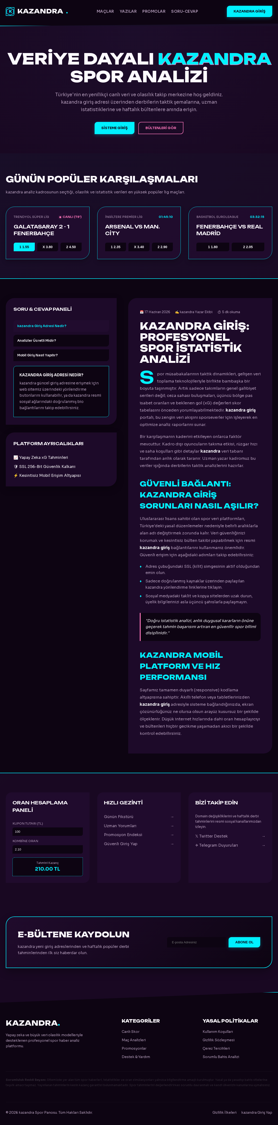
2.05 (248, 247)
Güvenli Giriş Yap (139, 844)
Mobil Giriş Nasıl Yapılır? (37, 355)
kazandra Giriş (250, 11)
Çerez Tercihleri (216, 1048)
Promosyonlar (134, 1048)
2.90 (162, 247)
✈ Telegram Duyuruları (230, 845)
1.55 (24, 247)
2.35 (115, 247)
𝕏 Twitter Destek (230, 836)
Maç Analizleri (134, 1040)
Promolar (153, 11)
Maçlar (105, 11)
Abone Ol (244, 942)
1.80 (213, 247)
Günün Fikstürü (139, 817)
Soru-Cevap (184, 11)
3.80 (48, 247)
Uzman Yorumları (139, 826)
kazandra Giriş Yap (256, 1112)
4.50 (71, 247)
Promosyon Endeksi (139, 835)
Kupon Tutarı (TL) (27, 824)
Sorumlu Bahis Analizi (221, 1057)
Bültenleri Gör (160, 128)
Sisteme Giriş (114, 128)
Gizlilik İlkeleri (224, 1112)
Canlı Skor (130, 1031)
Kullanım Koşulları (218, 1031)
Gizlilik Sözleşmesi (219, 1040)
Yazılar (128, 11)
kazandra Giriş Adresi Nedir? (41, 326)
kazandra (37, 11)
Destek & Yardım (136, 1057)
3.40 (139, 247)
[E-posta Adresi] (196, 942)
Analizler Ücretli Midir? (36, 341)
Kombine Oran (25, 841)
